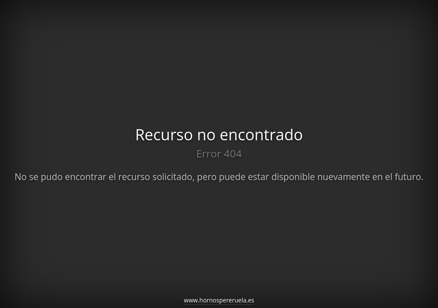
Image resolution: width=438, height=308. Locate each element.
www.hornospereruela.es (219, 300)
